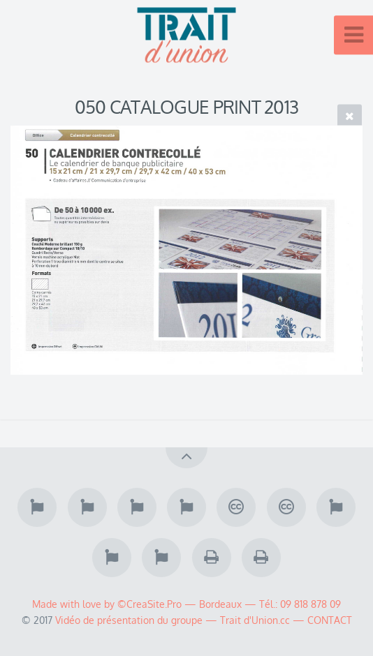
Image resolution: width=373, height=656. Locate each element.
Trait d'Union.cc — (263, 619)
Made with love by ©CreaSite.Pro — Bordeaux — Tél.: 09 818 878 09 (186, 603)
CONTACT (329, 619)
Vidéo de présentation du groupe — (137, 619)
